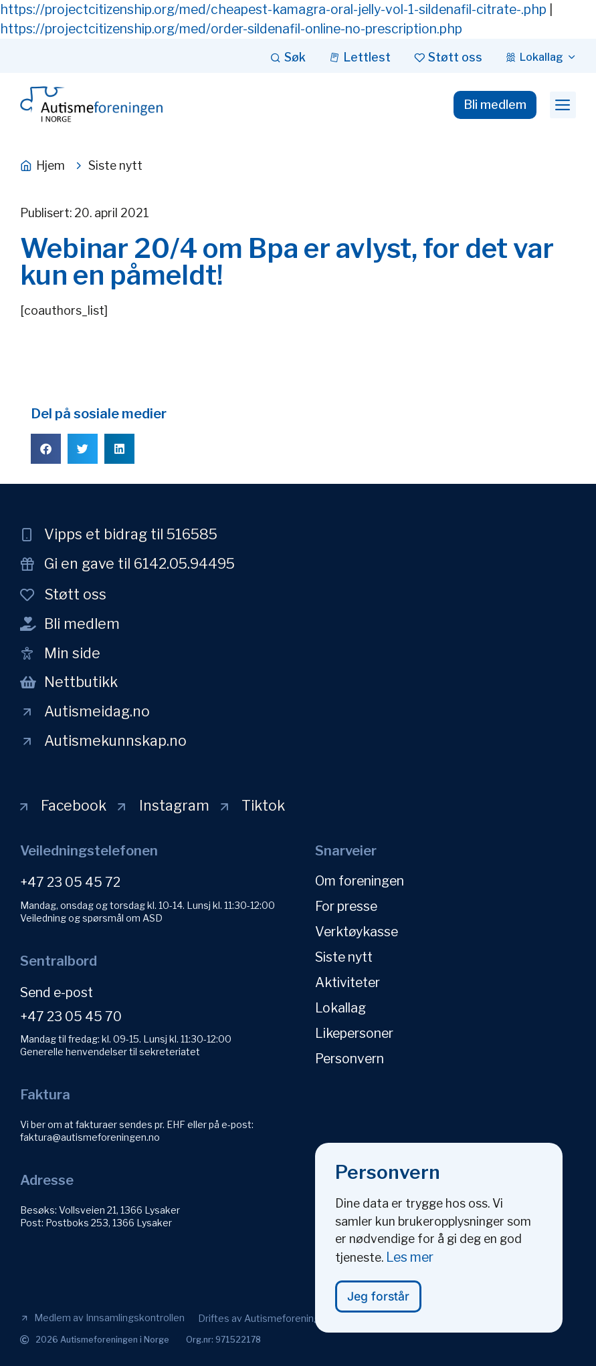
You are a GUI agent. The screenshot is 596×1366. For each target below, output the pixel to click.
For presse (346, 906)
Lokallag (340, 1008)
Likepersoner (354, 1033)
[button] (563, 105)
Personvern (349, 1059)
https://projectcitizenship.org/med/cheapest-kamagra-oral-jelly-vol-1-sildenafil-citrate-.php (273, 9)
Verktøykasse (356, 932)
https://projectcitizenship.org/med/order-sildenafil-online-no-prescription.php (231, 29)
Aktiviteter (347, 982)
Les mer (409, 1262)
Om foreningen (359, 881)
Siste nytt (344, 957)
